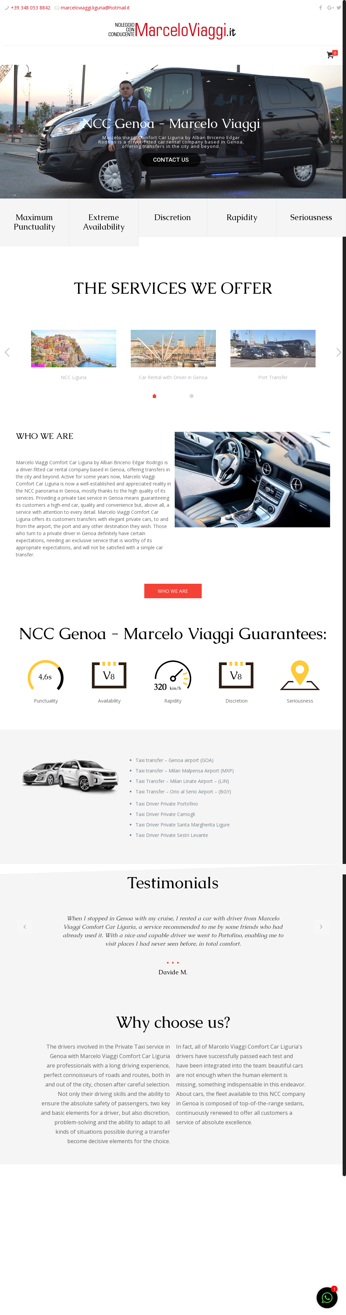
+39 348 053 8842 (30, 7)
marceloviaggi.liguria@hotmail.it (95, 7)
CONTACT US (171, 159)
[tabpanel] (73, 357)
